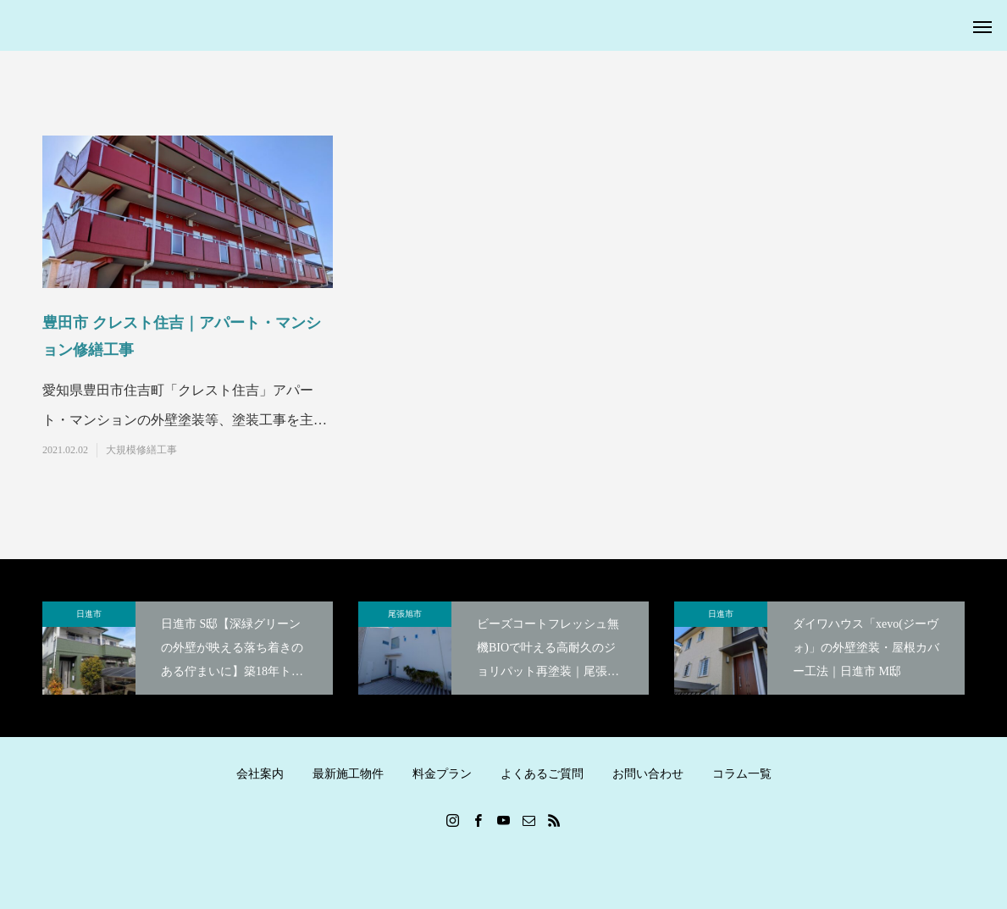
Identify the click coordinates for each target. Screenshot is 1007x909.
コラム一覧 (742, 774)
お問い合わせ (647, 774)
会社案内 (260, 774)
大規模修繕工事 (141, 450)
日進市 (89, 613)
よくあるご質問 (542, 774)
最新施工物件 (348, 774)
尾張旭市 (405, 613)
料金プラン (442, 774)
